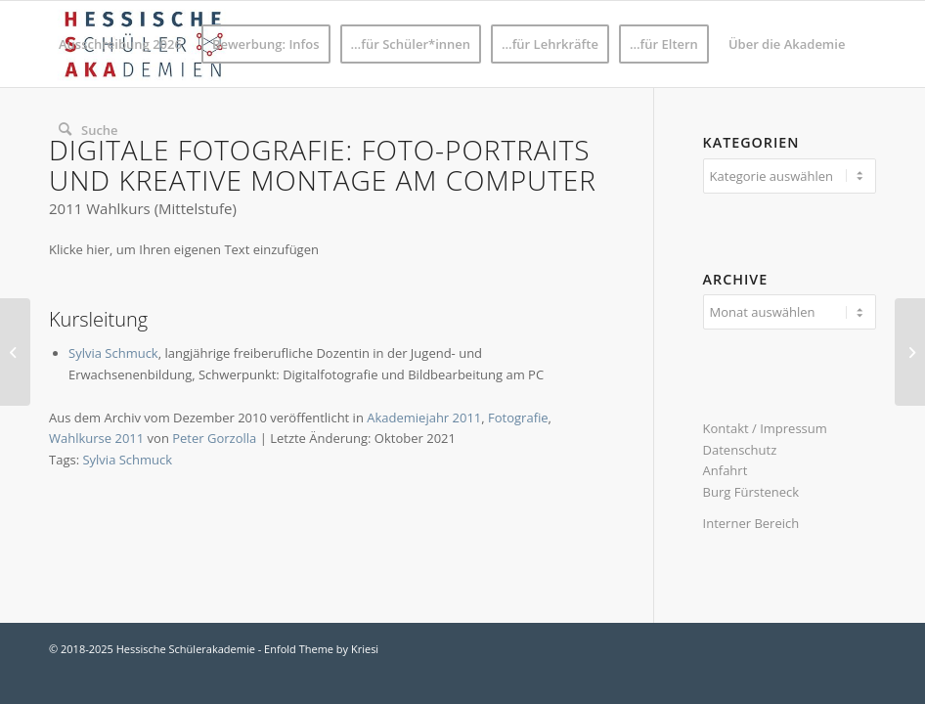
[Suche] (88, 130)
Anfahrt (725, 470)
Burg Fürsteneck (751, 492)
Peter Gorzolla (214, 438)
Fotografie (518, 417)
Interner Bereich (751, 523)
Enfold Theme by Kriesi (321, 648)
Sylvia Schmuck (113, 353)
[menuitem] (120, 44)
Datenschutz (740, 450)
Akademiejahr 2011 (424, 417)
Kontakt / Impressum (765, 428)
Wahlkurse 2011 (96, 438)
